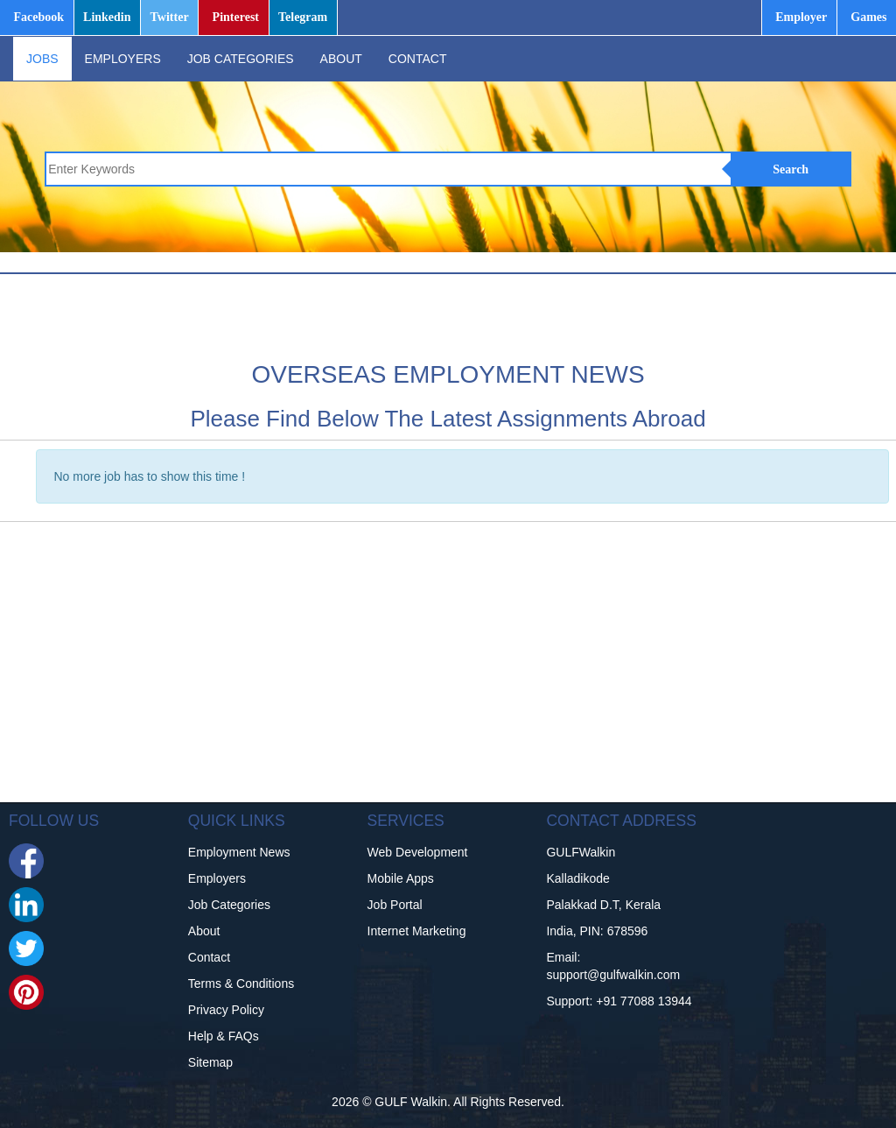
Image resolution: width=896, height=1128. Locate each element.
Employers (217, 878)
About (204, 931)
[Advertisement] (344, 314)
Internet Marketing (417, 931)
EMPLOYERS (123, 59)
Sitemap (210, 1062)
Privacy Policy (226, 1010)
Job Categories (229, 905)
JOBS (42, 59)
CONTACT (417, 59)
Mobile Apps (401, 878)
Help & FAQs (223, 1036)
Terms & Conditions (241, 983)
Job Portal (395, 905)
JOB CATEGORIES (240, 59)
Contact (209, 957)
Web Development (418, 852)
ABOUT (341, 59)
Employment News (239, 852)
